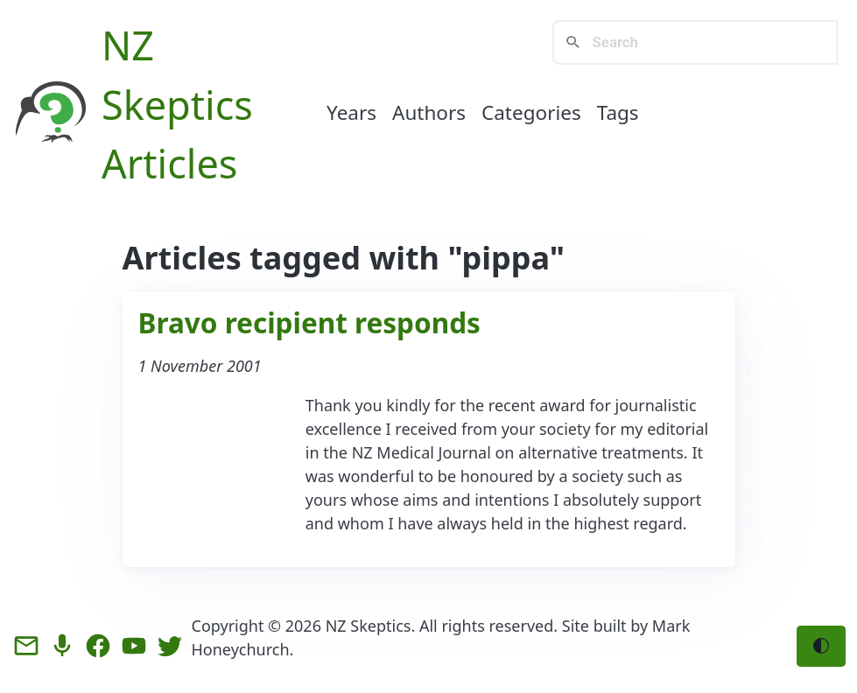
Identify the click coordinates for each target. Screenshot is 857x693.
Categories (531, 112)
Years (351, 112)
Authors (429, 112)
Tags (618, 112)
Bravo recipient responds (309, 322)
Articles (169, 163)
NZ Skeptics (368, 625)
